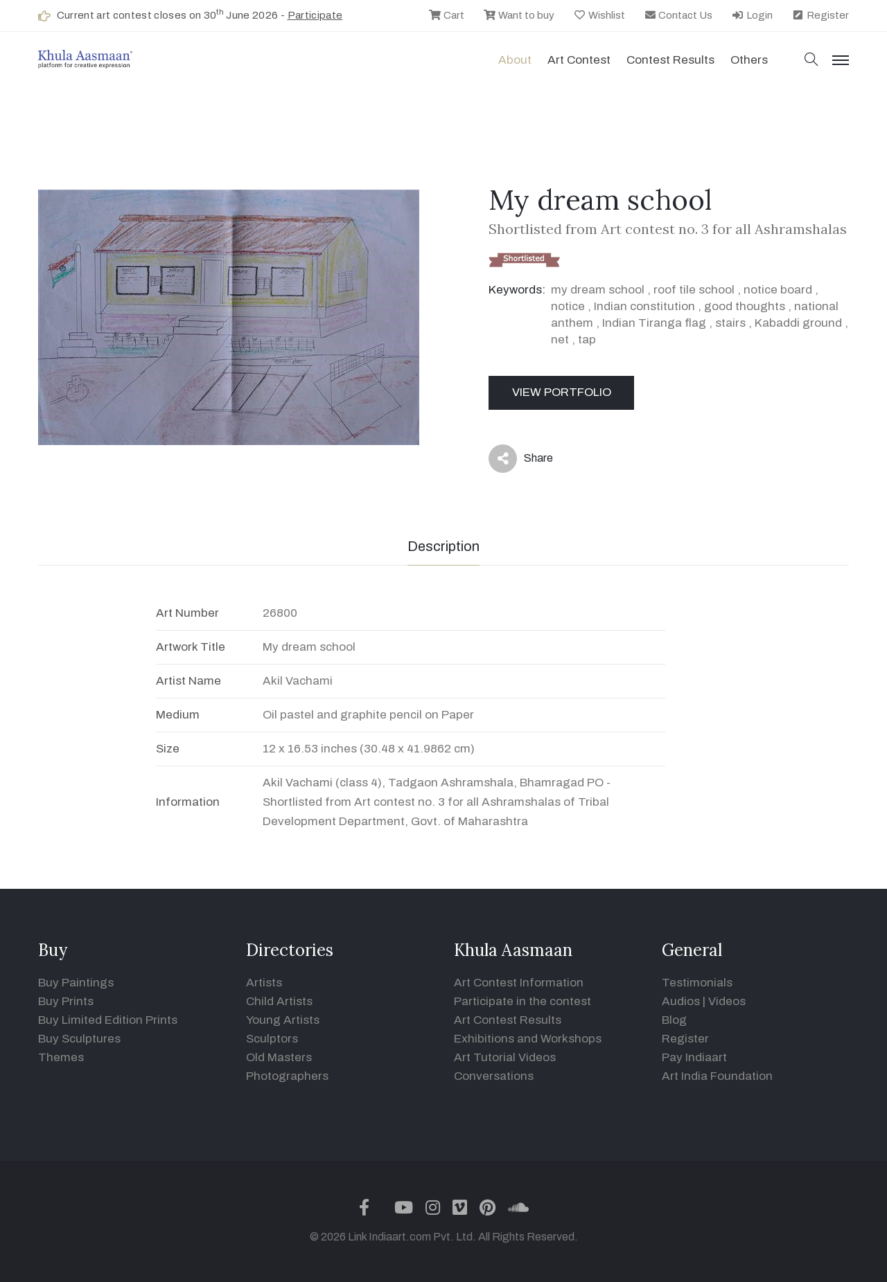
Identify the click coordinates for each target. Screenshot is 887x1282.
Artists (264, 982)
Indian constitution (644, 306)
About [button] (515, 59)
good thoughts (744, 306)
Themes (61, 1057)
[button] (811, 60)
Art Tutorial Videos (505, 1057)
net (560, 339)
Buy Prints (66, 1001)
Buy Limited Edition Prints (107, 1020)
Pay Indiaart (694, 1057)
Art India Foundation (717, 1076)
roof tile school (694, 289)
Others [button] (749, 59)
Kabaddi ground (798, 322)
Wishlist (599, 15)
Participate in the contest (522, 1001)
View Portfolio (561, 392)
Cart (446, 15)
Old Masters (279, 1057)
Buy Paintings (76, 982)
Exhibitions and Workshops (527, 1038)
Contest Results (670, 59)
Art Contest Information (518, 982)
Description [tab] (443, 546)
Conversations (494, 1076)
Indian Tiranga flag (654, 322)
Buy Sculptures (79, 1038)
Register (820, 15)
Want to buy (518, 15)
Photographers (287, 1076)
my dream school (597, 289)
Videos (727, 1001)
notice (568, 306)
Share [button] (521, 458)
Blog (674, 1020)
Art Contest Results (507, 1020)
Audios (681, 1001)
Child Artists (279, 1001)
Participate (315, 15)
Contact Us (678, 15)
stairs (730, 322)
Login (752, 15)
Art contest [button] (579, 59)
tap (587, 339)
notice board (778, 289)
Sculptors (272, 1038)
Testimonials (697, 982)
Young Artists (282, 1020)
